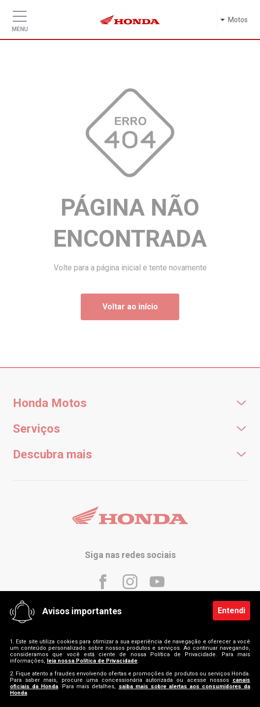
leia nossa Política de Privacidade (92, 661)
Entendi (231, 610)
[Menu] (20, 14)
